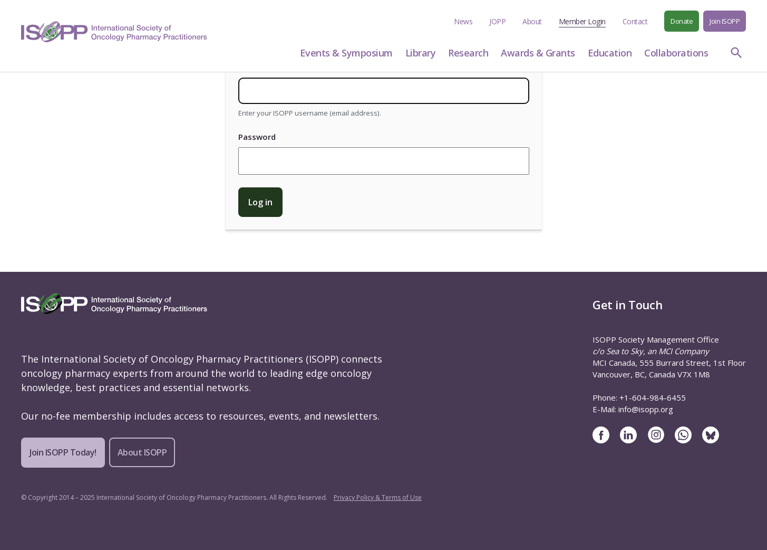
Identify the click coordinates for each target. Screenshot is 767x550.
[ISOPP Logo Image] (114, 31)
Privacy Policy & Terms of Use (378, 497)
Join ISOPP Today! (63, 452)
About (532, 21)
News (463, 21)
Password (257, 136)
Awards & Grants (538, 52)
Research (468, 52)
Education (610, 52)
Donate (682, 21)
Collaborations (676, 52)
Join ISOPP (725, 21)
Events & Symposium (346, 52)
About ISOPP (142, 452)
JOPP (497, 21)
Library (420, 52)
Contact (635, 21)
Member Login (582, 21)
